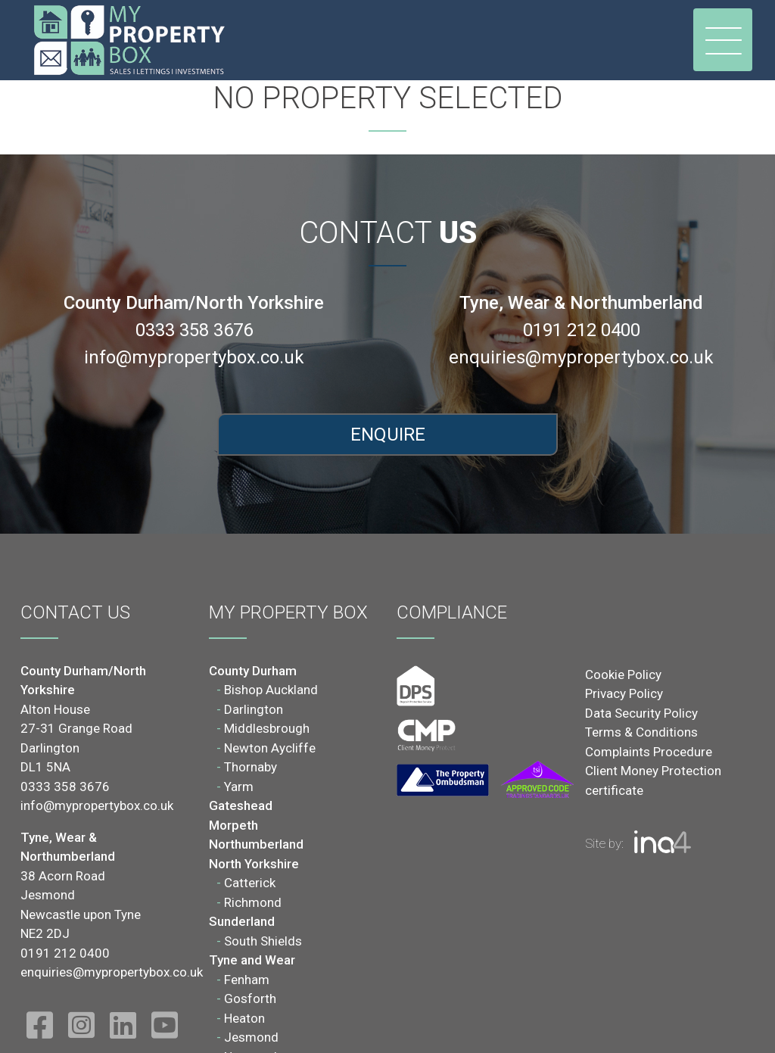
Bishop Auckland (271, 689)
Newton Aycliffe (270, 747)
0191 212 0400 (581, 330)
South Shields (263, 941)
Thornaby (250, 766)
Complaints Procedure (648, 751)
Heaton (244, 1018)
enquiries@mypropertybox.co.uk (581, 357)
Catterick (249, 882)
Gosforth (250, 998)
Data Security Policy (641, 713)
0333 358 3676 (194, 330)
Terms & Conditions (641, 732)
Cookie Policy (623, 674)
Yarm (239, 786)
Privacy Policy (624, 693)
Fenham (246, 979)
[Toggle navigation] (722, 39)
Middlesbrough (267, 728)
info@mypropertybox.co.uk (194, 357)
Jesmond (251, 1037)
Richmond (253, 902)
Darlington (253, 709)
